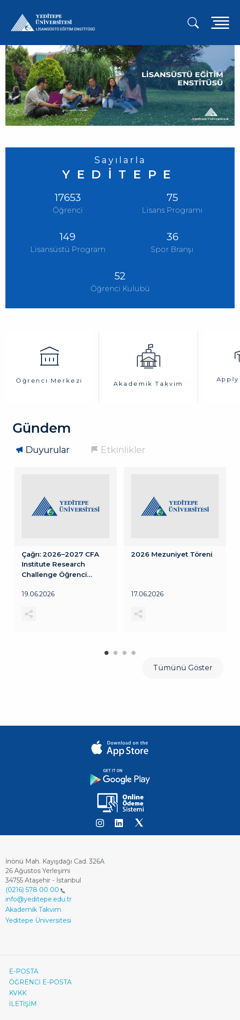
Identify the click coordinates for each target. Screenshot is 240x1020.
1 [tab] (106, 650)
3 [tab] (124, 650)
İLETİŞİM (23, 1004)
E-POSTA (23, 971)
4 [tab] (133, 650)
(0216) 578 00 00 (35, 890)
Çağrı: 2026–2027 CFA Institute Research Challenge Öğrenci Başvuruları (60, 564)
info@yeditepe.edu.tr (38, 899)
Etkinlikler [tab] (122, 449)
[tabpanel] (65, 549)
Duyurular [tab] (47, 449)
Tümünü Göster (183, 667)
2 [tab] (115, 650)
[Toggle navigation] (220, 22)
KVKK (18, 993)
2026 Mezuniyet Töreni (172, 553)
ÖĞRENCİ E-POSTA (40, 982)
